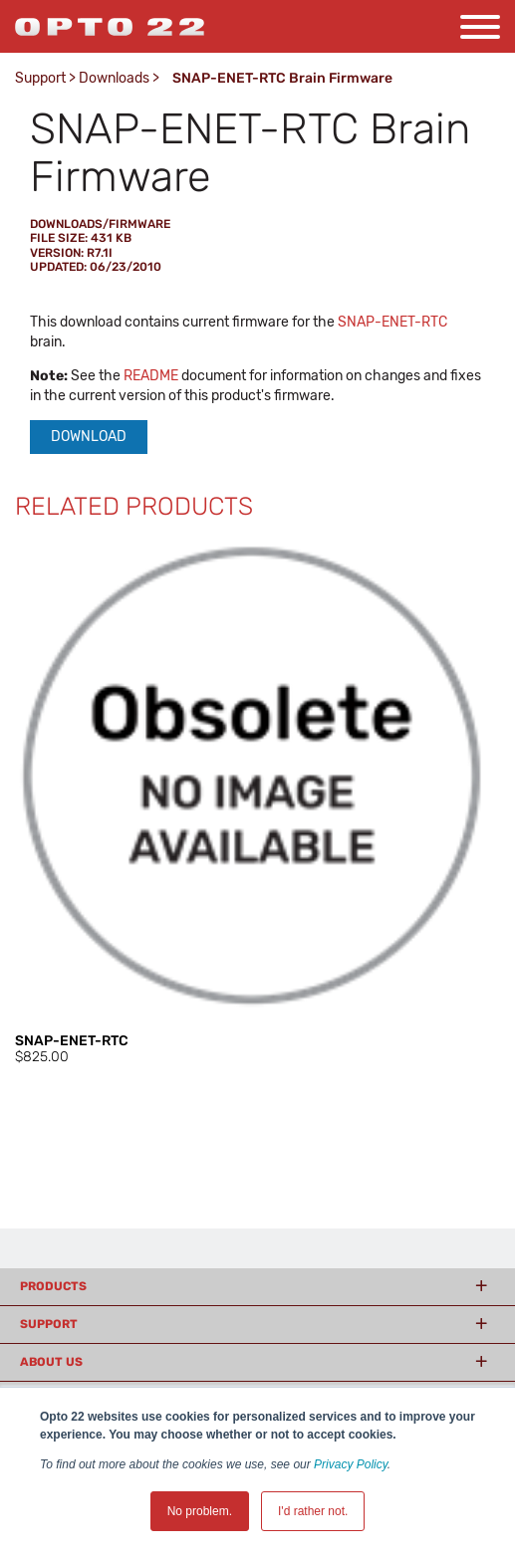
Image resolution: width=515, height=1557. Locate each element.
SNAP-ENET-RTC (392, 322)
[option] (257, 803)
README (151, 375)
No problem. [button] (199, 1511)
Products (53, 1286)
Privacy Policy (350, 1464)
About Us (51, 1362)
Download (89, 436)
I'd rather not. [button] (313, 1511)
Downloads (114, 78)
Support (40, 78)
